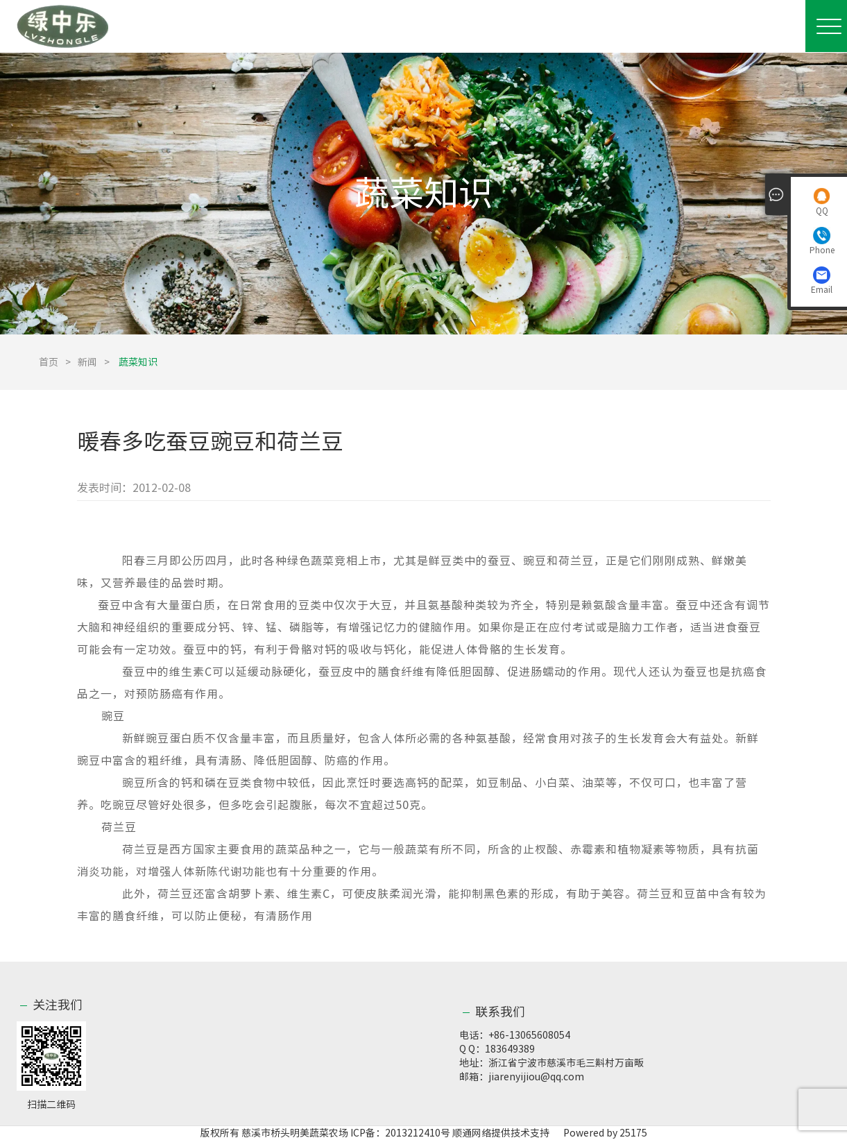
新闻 (87, 362)
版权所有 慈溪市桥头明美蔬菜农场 (274, 1133)
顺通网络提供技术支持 (500, 1133)
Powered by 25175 (599, 1133)
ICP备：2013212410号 (401, 1133)
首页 (48, 362)
